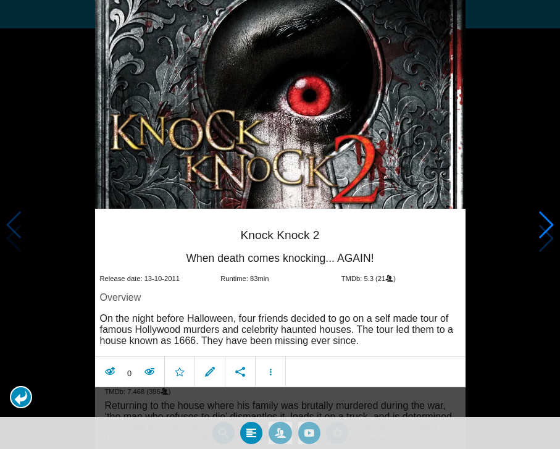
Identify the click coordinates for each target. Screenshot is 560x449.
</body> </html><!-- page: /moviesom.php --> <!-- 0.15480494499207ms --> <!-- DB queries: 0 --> (280, 224)
